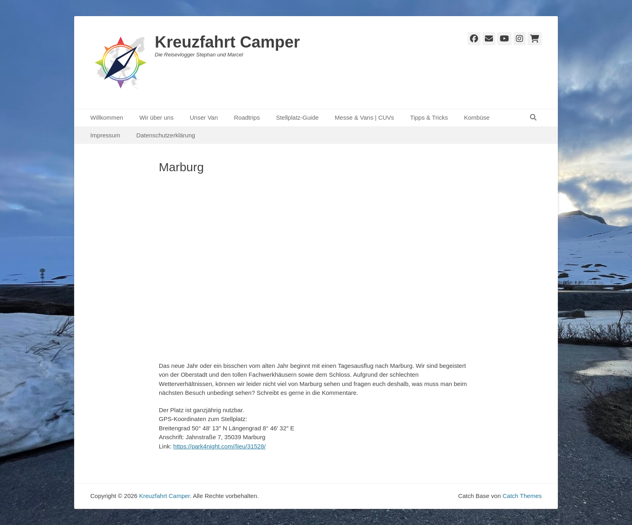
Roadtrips (247, 117)
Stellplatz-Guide (297, 117)
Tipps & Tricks (429, 117)
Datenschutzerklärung (165, 135)
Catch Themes (522, 495)
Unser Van (204, 117)
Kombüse (476, 117)
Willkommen (106, 117)
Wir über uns (156, 117)
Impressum (105, 135)
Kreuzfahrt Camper (227, 42)
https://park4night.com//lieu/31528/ (219, 446)
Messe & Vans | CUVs (364, 117)
